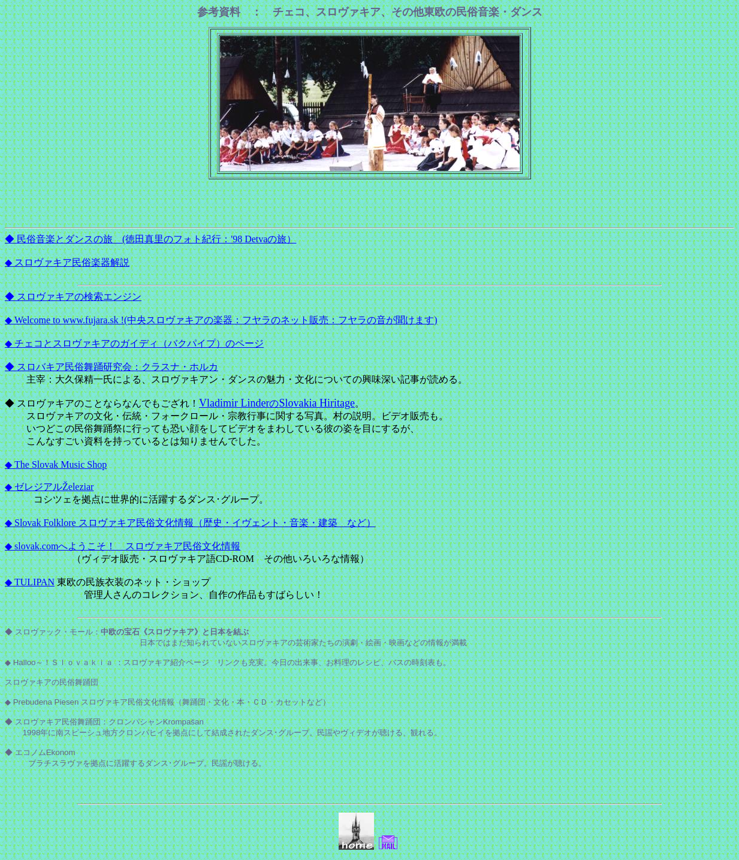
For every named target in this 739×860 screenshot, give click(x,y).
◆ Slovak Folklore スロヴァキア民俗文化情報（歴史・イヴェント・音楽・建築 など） (190, 523)
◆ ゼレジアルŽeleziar (49, 487)
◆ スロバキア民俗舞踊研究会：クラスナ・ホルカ (111, 367)
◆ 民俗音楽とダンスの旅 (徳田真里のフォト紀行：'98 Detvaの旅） (150, 239)
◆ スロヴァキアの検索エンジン (73, 296)
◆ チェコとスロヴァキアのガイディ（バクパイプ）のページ (134, 343)
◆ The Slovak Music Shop (56, 464)
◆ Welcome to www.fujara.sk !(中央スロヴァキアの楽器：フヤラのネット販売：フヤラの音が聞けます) (221, 320)
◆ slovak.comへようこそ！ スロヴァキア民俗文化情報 (122, 546)
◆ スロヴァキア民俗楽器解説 (67, 262)
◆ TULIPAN (30, 582)
